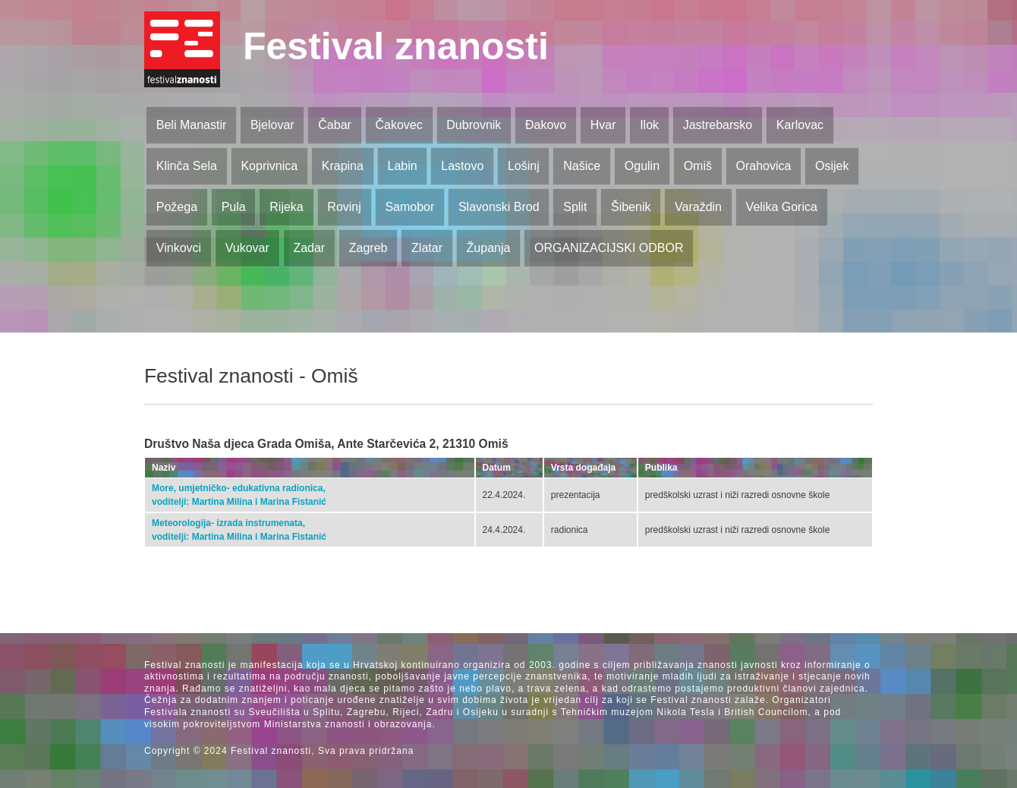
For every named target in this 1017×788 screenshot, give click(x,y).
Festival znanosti (396, 46)
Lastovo (462, 165)
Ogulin (642, 165)
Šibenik (630, 206)
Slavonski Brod (499, 206)
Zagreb (368, 247)
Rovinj (344, 206)
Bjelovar (272, 124)
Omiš (698, 165)
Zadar (309, 247)
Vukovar (247, 247)
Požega (176, 206)
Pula (234, 206)
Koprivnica (269, 165)
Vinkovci (178, 247)
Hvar (603, 124)
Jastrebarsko (718, 124)
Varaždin (698, 206)
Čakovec (398, 124)
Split (575, 206)
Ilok (649, 124)
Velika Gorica (781, 206)
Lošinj (524, 165)
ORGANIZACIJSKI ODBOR (608, 247)
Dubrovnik (473, 124)
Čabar (334, 124)
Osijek (832, 165)
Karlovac (799, 124)
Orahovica (764, 165)
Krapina (343, 165)
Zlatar (426, 247)
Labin (402, 165)
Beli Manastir (191, 124)
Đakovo (545, 124)
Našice (581, 165)
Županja (489, 247)
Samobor (409, 206)
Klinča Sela (186, 165)
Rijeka (286, 206)
